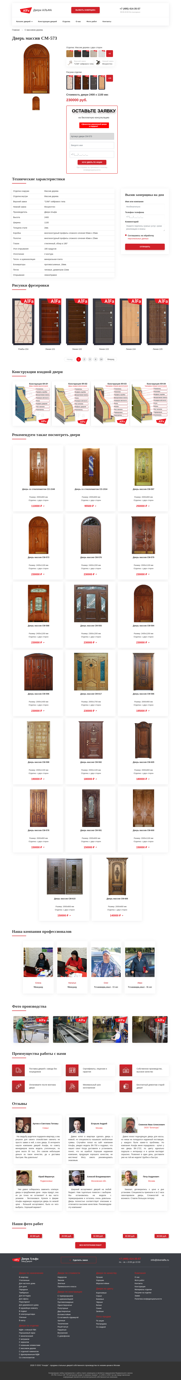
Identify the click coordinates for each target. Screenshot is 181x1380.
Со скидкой (101, 1326)
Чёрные (99, 1301)
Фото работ (92, 21)
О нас (78, 21)
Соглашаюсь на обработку (141, 237)
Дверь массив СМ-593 (91, 626)
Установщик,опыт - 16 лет (140, 986)
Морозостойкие (102, 1282)
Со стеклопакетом (26, 1357)
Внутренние (63, 1332)
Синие (99, 1307)
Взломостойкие (64, 1314)
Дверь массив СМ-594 (143, 626)
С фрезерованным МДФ (29, 1354)
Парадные (23, 1289)
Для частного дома (27, 1282)
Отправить (145, 247)
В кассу (22, 1319)
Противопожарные (65, 1301)
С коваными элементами (29, 1344)
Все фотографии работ (90, 1244)
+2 (110, 53)
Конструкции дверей (47, 21)
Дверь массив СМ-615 (64, 899)
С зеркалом (24, 1341)
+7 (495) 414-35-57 (130, 8)
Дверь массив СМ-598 (38, 762)
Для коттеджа (25, 1295)
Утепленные (24, 1280)
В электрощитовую (27, 1313)
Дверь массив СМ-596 (38, 694)
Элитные (61, 1282)
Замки (137, 1295)
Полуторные (63, 1307)
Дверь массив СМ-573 (38, 557)
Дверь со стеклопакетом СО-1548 (38, 489)
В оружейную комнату (28, 1307)
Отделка (66, 21)
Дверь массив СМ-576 (91, 557)
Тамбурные (24, 1292)
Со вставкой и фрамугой (68, 1317)
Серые (99, 1295)
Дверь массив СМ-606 (117, 899)
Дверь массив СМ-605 (143, 762)
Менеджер (38, 986)
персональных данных (138, 238)
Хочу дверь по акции (92, 162)
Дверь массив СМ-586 (143, 694)
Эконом (61, 1280)
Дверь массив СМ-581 (91, 830)
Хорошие (100, 1280)
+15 (109, 78)
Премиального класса (67, 1286)
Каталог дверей (23, 21)
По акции (100, 1320)
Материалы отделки (143, 1289)
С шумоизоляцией (65, 1298)
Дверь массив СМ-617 (91, 694)
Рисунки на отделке (143, 1292)
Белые (99, 1304)
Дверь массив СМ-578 (38, 830)
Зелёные (100, 1310)
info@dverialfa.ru (160, 1259)
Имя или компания (134, 201)
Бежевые (100, 1298)
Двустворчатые (64, 1310)
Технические (63, 1323)
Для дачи (23, 1286)
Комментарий (131, 222)
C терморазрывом (65, 1295)
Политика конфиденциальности (148, 1298)
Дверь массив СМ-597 (143, 489)
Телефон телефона (134, 212)
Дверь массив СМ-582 (91, 762)
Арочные (61, 1320)
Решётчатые (63, 1326)
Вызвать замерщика (85, 10)
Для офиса (23, 1298)
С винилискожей (26, 1335)
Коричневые (101, 1292)
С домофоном (64, 1335)
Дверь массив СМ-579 (143, 557)
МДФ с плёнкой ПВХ (27, 1329)
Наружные (62, 1329)
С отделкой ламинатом (29, 1351)
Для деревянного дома (28, 1304)
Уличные (22, 1317)
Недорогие (62, 1276)
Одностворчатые (65, 1304)
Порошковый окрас (27, 1332)
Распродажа (101, 1323)
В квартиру (23, 1276)
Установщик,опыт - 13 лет (106, 986)
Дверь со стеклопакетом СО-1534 (91, 489)
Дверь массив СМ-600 (143, 830)
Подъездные (24, 1301)
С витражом (24, 1338)
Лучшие (99, 1276)
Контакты (107, 21)
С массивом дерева (27, 1347)
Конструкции (140, 1286)
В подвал (23, 1310)
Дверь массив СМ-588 (38, 626)
